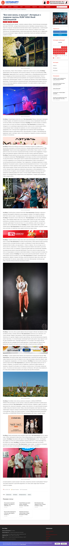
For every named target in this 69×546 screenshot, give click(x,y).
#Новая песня (8, 494)
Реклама (47, 532)
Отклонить (64, 543)
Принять (57, 543)
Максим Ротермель (15, 489)
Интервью (15, 6)
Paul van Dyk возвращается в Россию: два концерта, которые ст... (10, 513)
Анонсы (9, 6)
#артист (29, 494)
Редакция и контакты (49, 531)
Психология (27, 6)
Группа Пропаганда (56, 88)
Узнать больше (23, 544)
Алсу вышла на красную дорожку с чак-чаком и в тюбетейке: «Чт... (9, 504)
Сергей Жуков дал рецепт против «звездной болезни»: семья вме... (24, 504)
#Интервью (15, 494)
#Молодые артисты (22, 494)
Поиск (47, 539)
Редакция (48, 6)
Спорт (21, 6)
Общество (34, 6)
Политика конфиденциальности (51, 534)
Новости (4, 6)
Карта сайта (48, 536)
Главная (2, 9)
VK (60, 31)
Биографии (41, 6)
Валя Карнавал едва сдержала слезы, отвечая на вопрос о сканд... (40, 504)
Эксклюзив (55, 70)
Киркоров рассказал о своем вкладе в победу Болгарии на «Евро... (24, 513)
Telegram (60, 34)
